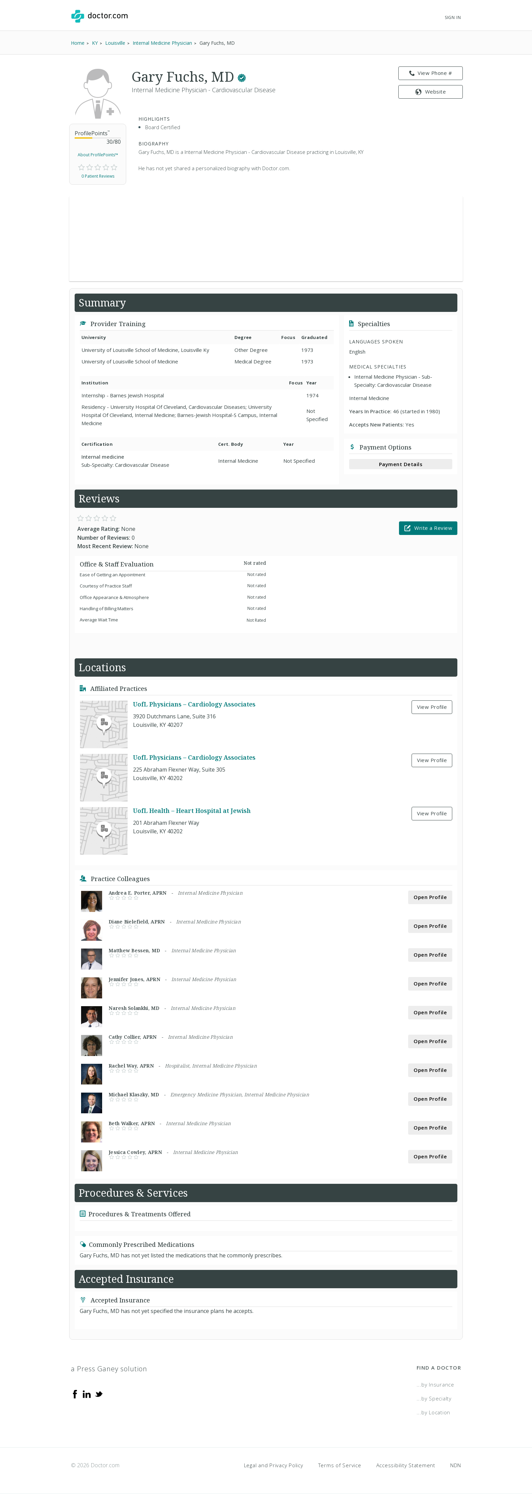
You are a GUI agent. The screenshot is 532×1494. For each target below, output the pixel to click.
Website (430, 91)
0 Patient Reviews (97, 176)
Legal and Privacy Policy (273, 1465)
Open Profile (430, 897)
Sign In (453, 17)
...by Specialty (434, 1398)
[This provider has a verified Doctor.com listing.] (242, 76)
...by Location (434, 1412)
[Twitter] (99, 1393)
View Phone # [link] (430, 73)
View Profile (432, 706)
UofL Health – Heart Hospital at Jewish (192, 810)
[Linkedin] (87, 1393)
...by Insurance (435, 1384)
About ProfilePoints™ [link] (98, 155)
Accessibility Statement (405, 1465)
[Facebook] (75, 1393)
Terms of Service (339, 1465)
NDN (455, 1465)
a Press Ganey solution (109, 1368)
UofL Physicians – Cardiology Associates (194, 704)
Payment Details (401, 464)
